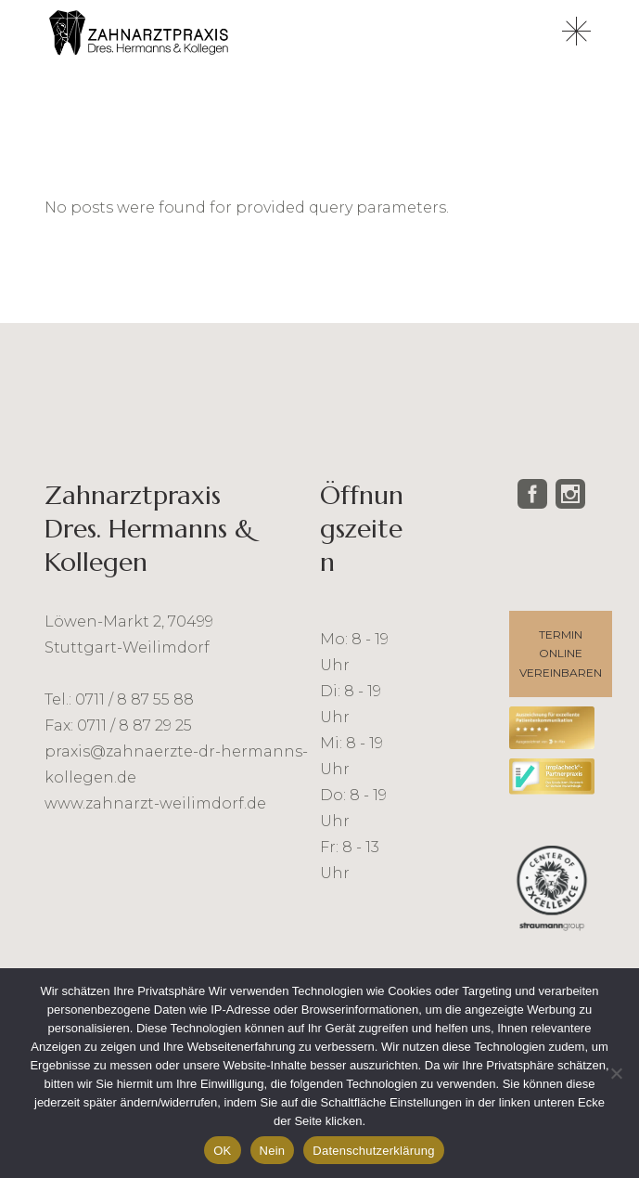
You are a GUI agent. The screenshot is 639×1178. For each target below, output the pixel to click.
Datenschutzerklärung (373, 1151)
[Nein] (616, 1073)
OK (222, 1151)
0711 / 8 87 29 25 (134, 725)
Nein (273, 1151)
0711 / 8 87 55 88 (134, 699)
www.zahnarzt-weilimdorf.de (155, 803)
